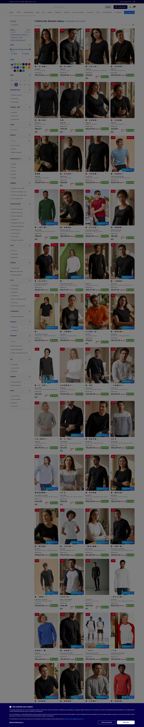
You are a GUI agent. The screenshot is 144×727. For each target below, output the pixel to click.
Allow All (126, 722)
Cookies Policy (69, 719)
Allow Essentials (106, 722)
